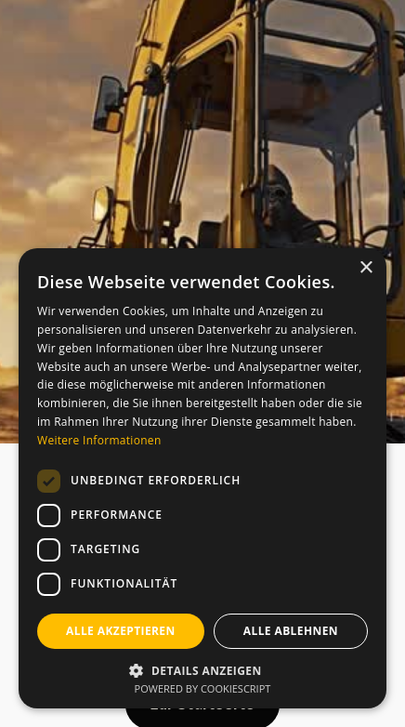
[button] (202, 669)
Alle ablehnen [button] (290, 631)
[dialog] (202, 478)
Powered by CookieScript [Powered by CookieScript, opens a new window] (203, 688)
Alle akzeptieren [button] (121, 631)
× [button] (365, 268)
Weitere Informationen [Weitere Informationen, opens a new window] (99, 440)
